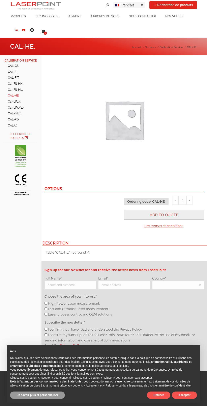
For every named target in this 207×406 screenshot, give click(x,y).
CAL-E (12, 71)
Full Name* (53, 278)
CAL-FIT (13, 77)
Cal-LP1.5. (14, 101)
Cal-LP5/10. (16, 107)
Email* (103, 278)
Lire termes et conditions (163, 226)
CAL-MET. (14, 113)
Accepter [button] (184, 395)
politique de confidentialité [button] (156, 358)
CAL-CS (13, 65)
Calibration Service (21, 60)
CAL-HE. (13, 95)
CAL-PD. (13, 119)
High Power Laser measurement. (74, 303)
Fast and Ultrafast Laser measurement (78, 309)
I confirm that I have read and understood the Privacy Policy (95, 329)
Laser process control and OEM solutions (80, 314)
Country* (159, 278)
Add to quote (164, 215)
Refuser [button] (158, 395)
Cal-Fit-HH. (15, 83)
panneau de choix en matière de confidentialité (161, 385)
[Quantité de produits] (183, 200)
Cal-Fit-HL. (15, 89)
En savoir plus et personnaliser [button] (37, 395)
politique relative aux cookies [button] (110, 365)
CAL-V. (12, 125)
